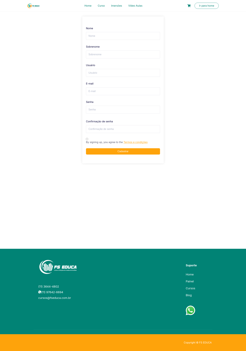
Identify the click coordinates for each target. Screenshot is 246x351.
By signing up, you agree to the (117, 142)
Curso (101, 5)
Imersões (116, 5)
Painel (190, 281)
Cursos (190, 288)
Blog (189, 295)
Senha (90, 101)
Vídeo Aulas (135, 5)
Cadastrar (123, 151)
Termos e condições (135, 142)
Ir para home (206, 5)
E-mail (90, 83)
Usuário (90, 65)
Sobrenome (93, 46)
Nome (89, 28)
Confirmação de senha (99, 121)
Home (87, 5)
